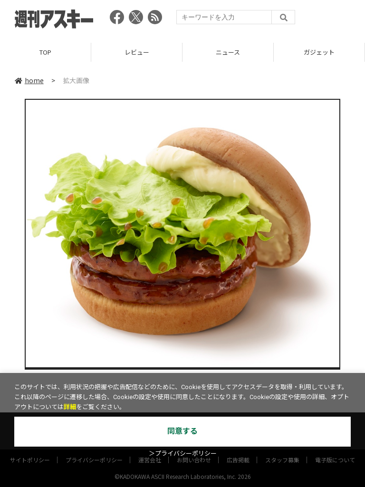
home (29, 80)
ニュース (228, 52)
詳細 (70, 407)
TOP (45, 52)
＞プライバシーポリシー (183, 453)
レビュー (137, 52)
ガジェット (319, 52)
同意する (182, 431)
